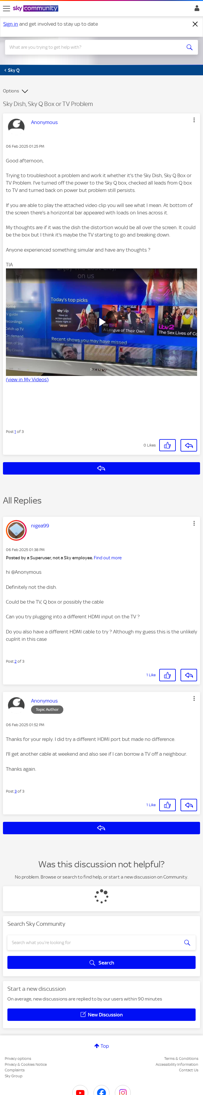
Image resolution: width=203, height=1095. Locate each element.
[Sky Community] (36, 8)
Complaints (15, 1070)
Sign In (195, 9)
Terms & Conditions (181, 1058)
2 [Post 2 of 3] (15, 661)
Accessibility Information (177, 1064)
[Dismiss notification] (195, 24)
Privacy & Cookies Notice (26, 1064)
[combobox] (92, 47)
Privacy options (18, 1058)
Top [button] (105, 1046)
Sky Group (13, 1076)
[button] (194, 120)
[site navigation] (6, 8)
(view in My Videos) (27, 379)
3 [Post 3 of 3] (15, 791)
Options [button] (11, 91)
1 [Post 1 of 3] (15, 431)
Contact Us (188, 1070)
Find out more (108, 557)
